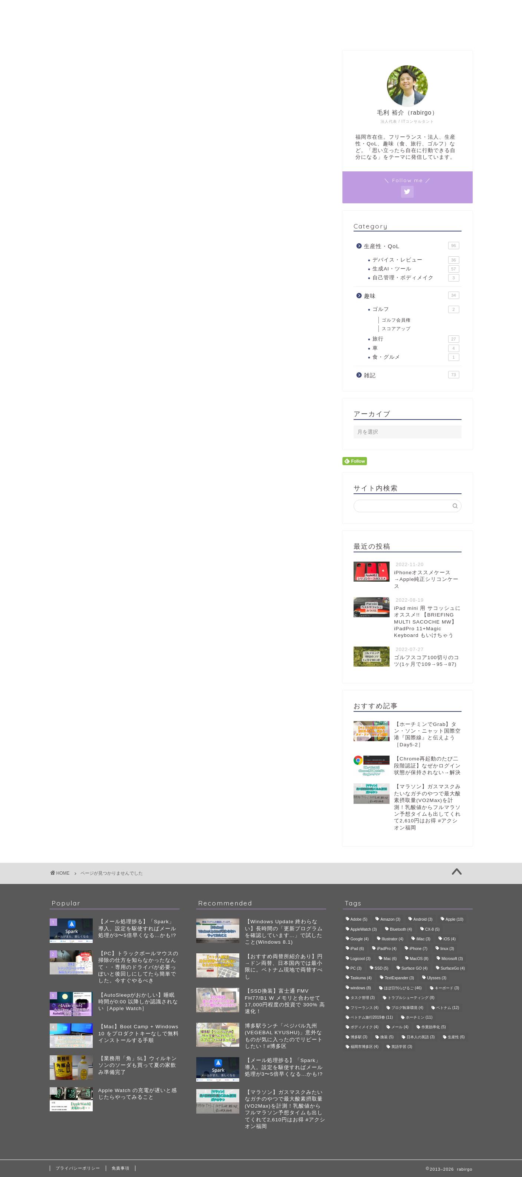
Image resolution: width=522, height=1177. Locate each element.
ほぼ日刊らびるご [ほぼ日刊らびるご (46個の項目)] (402, 988)
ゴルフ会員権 (396, 320)
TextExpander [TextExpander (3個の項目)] (399, 978)
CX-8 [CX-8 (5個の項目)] (432, 929)
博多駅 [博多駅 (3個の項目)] (359, 1037)
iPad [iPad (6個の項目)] (357, 949)
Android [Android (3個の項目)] (422, 920)
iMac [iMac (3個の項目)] (423, 939)
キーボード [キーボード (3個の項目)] (447, 988)
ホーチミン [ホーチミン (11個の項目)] (419, 1017)
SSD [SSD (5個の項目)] (381, 968)
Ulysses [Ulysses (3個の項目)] (436, 978)
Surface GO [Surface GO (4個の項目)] (414, 968)
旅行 (415, 339)
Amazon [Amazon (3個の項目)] (390, 920)
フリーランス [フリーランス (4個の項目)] (365, 1008)
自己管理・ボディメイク (415, 278)
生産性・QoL (99, 387)
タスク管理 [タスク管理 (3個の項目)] (363, 998)
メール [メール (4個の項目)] (399, 1027)
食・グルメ (415, 357)
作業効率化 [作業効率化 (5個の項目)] (433, 1027)
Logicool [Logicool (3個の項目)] (361, 959)
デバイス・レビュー (415, 260)
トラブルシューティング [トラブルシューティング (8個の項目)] (411, 998)
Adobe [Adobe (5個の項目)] (359, 920)
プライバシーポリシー (78, 1168)
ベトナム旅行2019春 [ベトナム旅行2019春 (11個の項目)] (372, 1017)
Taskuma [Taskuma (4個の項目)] (361, 978)
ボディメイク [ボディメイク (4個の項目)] (365, 1027)
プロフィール (261, 31)
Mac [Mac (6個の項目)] (390, 959)
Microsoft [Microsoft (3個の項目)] (452, 959)
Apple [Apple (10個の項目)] (454, 920)
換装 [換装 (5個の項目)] (387, 1037)
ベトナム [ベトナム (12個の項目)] (447, 1008)
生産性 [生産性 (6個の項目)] (456, 1037)
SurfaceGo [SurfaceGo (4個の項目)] (453, 968)
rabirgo (261, 11)
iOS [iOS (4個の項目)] (449, 939)
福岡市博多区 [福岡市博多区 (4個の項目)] (365, 1047)
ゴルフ (415, 309)
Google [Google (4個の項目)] (360, 939)
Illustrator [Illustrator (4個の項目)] (392, 939)
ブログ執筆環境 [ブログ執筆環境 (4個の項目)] (407, 1008)
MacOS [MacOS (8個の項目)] (419, 959)
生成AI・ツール (415, 269)
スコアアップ (396, 328)
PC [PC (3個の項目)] (356, 968)
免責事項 (120, 1168)
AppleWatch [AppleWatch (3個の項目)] (364, 929)
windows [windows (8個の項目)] (361, 988)
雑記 (86, 408)
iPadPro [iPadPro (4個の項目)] (387, 949)
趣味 (86, 398)
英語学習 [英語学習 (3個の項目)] (401, 1047)
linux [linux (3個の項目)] (447, 949)
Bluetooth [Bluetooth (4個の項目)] (401, 929)
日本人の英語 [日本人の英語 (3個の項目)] (421, 1037)
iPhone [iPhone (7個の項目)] (418, 949)
